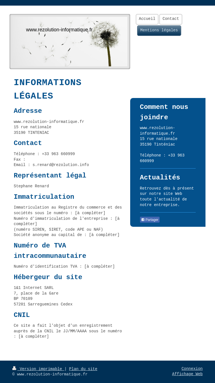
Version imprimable (38, 369)
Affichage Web (187, 374)
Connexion (192, 368)
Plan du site (83, 369)
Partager (149, 220)
